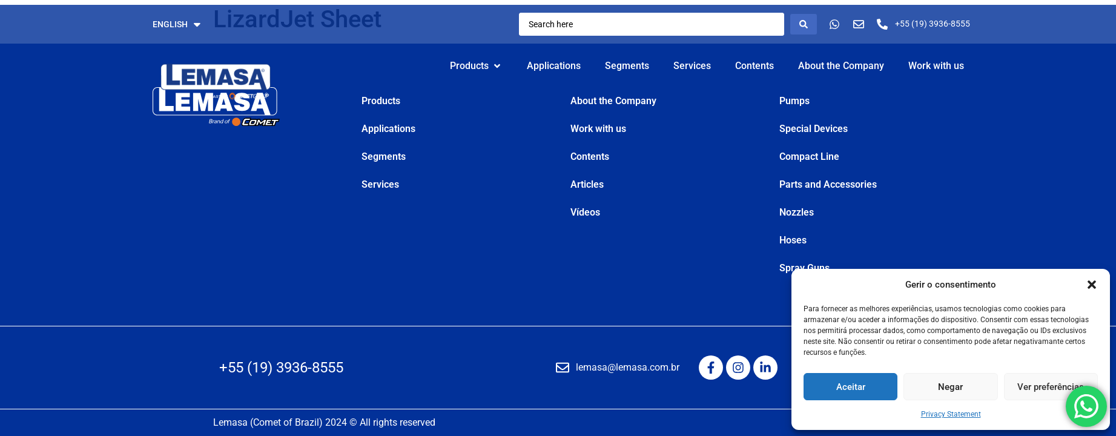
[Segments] (627, 66)
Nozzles (796, 212)
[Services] (692, 66)
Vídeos (585, 212)
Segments (384, 156)
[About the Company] (841, 66)
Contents (589, 156)
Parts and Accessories (828, 184)
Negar (950, 387)
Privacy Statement (951, 414)
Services (380, 184)
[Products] (476, 66)
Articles (587, 184)
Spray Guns (804, 268)
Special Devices (813, 128)
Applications (388, 128)
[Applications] (554, 66)
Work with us (598, 128)
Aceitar (850, 387)
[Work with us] (936, 66)
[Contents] (754, 66)
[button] (1092, 285)
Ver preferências (1050, 387)
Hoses (793, 240)
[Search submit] (803, 24)
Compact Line (809, 156)
